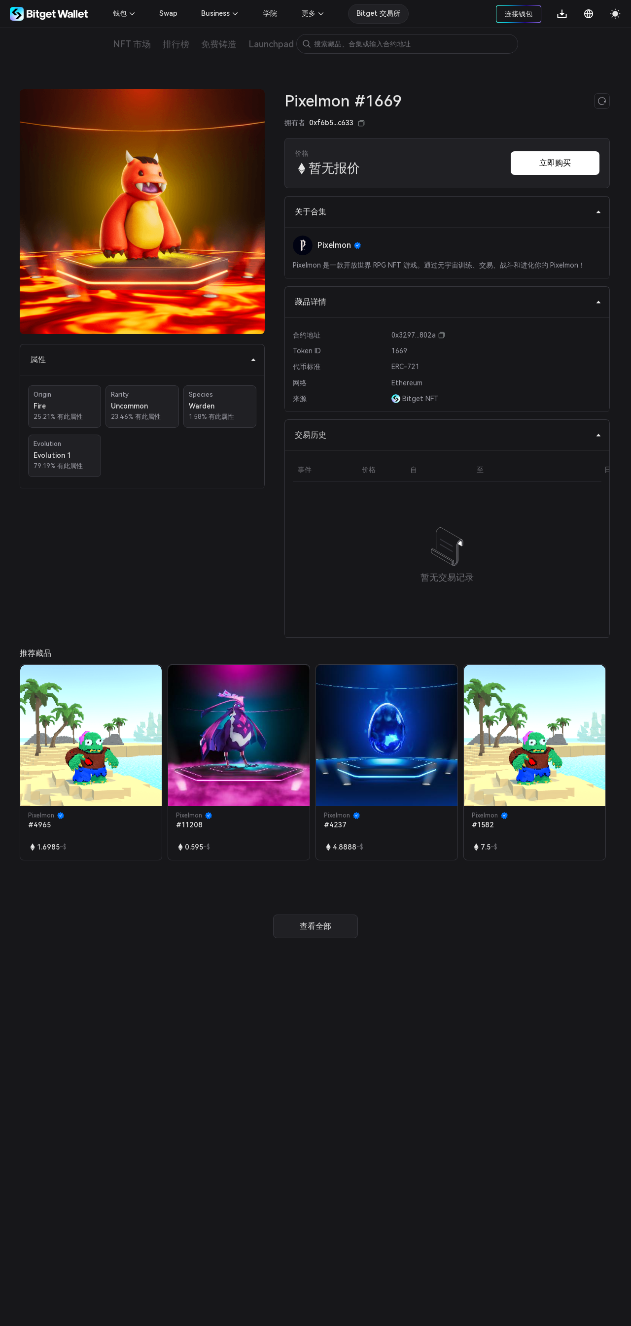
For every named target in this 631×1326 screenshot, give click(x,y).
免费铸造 (219, 44)
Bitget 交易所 (378, 13)
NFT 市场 (132, 44)
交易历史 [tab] (448, 435)
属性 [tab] (143, 359)
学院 (270, 13)
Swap (168, 13)
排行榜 (176, 44)
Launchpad (271, 44)
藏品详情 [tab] (448, 301)
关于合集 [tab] (448, 211)
